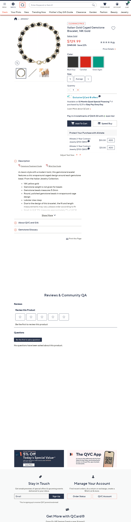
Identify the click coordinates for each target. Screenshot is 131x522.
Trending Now (39, 12)
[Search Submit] (93, 4)
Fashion (103, 12)
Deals (5, 12)
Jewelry (124, 12)
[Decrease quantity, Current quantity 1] (68, 90)
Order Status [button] (79, 496)
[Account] (117, 5)
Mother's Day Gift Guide (61, 12)
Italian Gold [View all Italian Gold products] (72, 36)
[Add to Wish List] (113, 28)
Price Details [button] (108, 49)
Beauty (114, 12)
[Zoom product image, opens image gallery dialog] (16, 63)
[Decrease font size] (80, 155)
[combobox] (60, 5)
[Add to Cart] (79, 123)
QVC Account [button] (105, 496)
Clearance (81, 12)
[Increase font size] (77, 155)
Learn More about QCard (78, 109)
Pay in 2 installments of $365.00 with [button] (91, 116)
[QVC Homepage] (15, 19)
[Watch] (13, 5)
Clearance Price (76, 24)
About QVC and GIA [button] (28, 222)
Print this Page (75, 238)
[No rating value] (106, 43)
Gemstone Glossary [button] (28, 229)
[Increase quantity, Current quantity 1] (78, 90)
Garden (93, 12)
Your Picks (16, 12)
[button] (4, 5)
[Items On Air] (105, 5)
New (26, 12)
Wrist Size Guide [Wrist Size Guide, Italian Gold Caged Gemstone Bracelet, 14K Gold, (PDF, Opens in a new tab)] (55, 166)
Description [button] (24, 160)
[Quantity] (73, 90)
